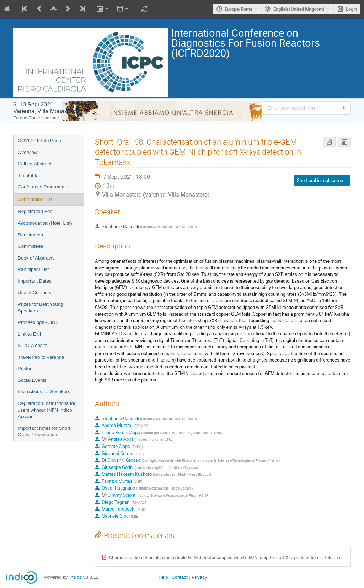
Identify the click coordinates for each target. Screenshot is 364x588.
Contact (180, 577)
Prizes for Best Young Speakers (40, 307)
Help (163, 577)
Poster (25, 368)
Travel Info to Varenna (41, 357)
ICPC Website (32, 345)
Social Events (32, 380)
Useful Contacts (34, 292)
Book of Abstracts (36, 258)
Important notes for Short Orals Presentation (44, 432)
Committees (30, 246)
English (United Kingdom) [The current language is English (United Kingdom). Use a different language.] (299, 9)
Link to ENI (29, 334)
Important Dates (35, 281)
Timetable (28, 175)
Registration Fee (35, 211)
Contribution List (35, 199)
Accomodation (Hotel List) (45, 223)
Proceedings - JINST (39, 322)
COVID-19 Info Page (39, 140)
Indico (75, 577)
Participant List (33, 269)
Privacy (199, 577)
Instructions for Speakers (44, 391)
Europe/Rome (238, 9)
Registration (30, 234)
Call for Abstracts (36, 163)
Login (351, 9)
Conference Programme (43, 186)
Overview (28, 152)
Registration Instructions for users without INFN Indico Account (46, 410)
